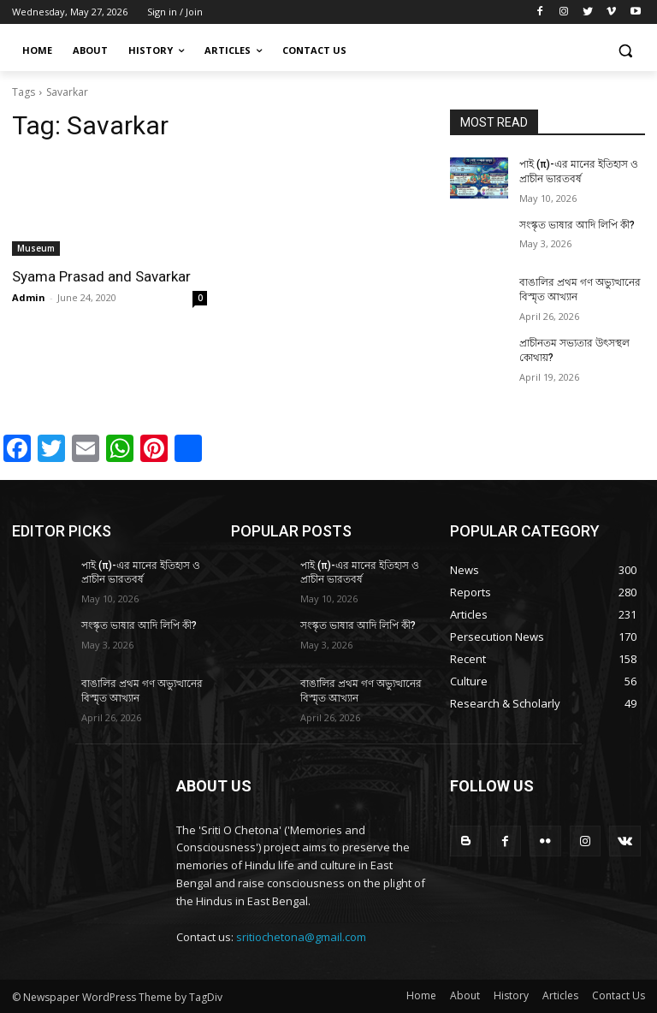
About (465, 995)
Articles (560, 995)
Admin (28, 297)
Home (421, 995)
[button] (625, 51)
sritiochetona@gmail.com (301, 937)
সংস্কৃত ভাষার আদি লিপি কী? (577, 225)
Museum (36, 248)
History (511, 995)
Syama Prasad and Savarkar (101, 276)
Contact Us (618, 995)
